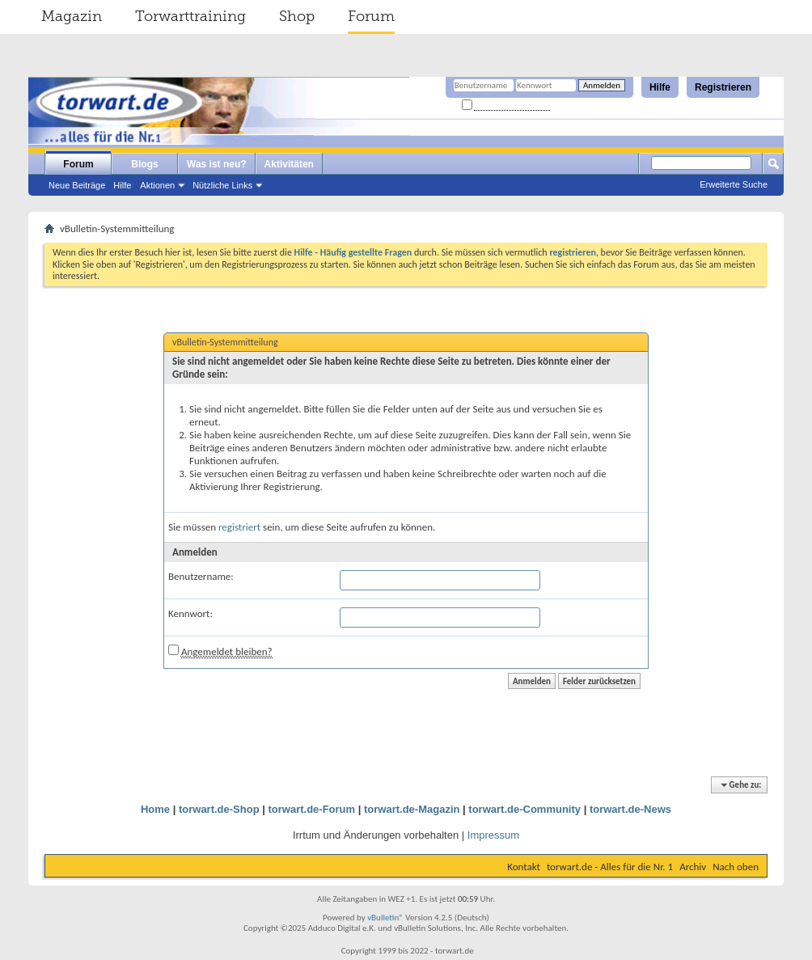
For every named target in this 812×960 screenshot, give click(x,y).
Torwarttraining (190, 16)
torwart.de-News (630, 809)
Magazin (71, 16)
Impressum (493, 835)
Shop (297, 16)
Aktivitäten (289, 164)
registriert (239, 527)
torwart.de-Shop (219, 809)
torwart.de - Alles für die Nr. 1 (610, 867)
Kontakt (523, 867)
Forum (371, 16)
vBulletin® (385, 917)
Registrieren (723, 87)
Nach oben (736, 867)
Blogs (144, 164)
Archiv (692, 867)
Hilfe (659, 87)
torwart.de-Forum (312, 809)
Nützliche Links (222, 185)
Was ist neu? (217, 164)
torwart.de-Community (524, 809)
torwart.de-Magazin (411, 809)
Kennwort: (190, 613)
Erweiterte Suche (734, 184)
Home (155, 809)
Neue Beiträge (77, 185)
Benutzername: (201, 576)
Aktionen (157, 185)
